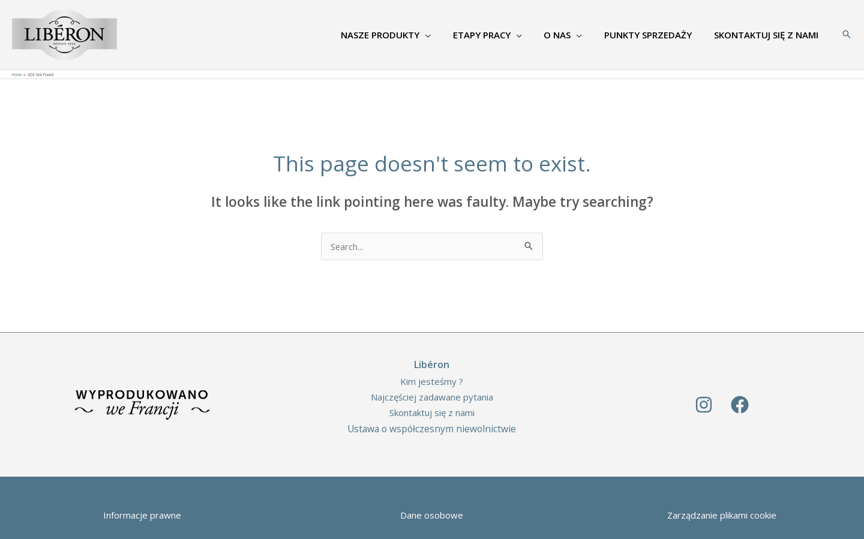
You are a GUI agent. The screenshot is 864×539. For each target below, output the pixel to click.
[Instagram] (704, 405)
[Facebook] (740, 405)
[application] (443, 35)
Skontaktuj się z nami (432, 412)
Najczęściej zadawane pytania (432, 397)
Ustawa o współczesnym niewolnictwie (432, 428)
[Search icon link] (846, 35)
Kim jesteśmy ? (431, 381)
